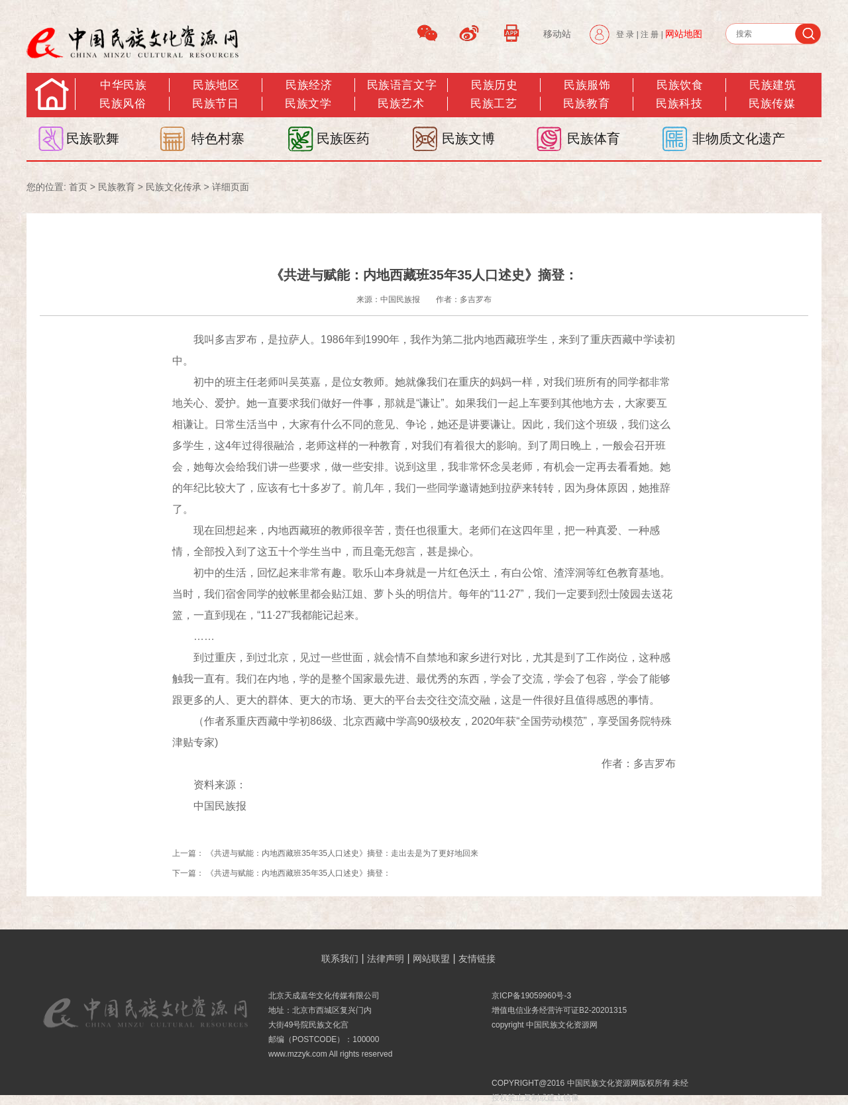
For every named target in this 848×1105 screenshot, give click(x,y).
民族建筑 (772, 85)
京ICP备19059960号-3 (531, 995)
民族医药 (343, 138)
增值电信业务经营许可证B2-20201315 (559, 1010)
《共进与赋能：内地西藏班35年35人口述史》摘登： (298, 873)
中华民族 (123, 85)
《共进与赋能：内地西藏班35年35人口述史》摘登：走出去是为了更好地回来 (342, 853)
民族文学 (308, 103)
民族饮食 (680, 85)
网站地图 (683, 33)
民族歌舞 (92, 138)
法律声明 (385, 958)
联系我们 (339, 958)
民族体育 (593, 138)
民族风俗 (122, 103)
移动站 (557, 33)
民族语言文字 (402, 85)
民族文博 (468, 138)
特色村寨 (217, 138)
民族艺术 (401, 103)
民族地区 (216, 85)
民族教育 (586, 103)
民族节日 (215, 103)
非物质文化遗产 (738, 138)
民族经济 (309, 85)
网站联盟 (431, 958)
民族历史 (494, 85)
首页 (78, 187)
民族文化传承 (173, 187)
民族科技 (679, 103)
